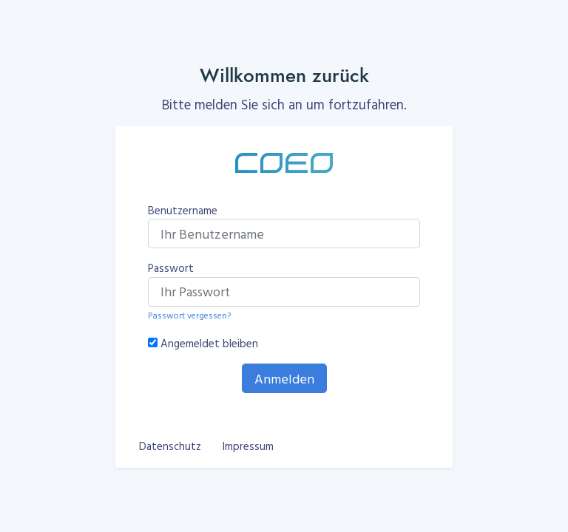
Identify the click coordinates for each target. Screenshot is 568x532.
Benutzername (182, 210)
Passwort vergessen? (189, 314)
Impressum (248, 445)
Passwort (171, 268)
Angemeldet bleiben (209, 343)
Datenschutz (170, 445)
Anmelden (284, 379)
